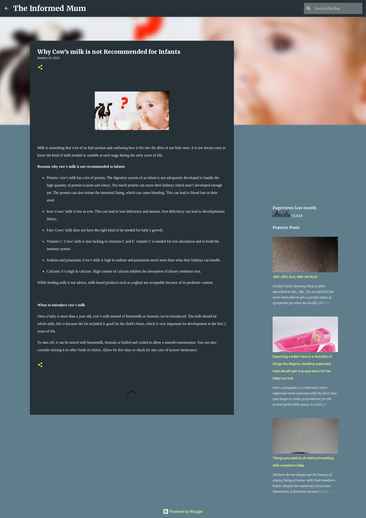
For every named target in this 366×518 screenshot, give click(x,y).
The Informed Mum (49, 8)
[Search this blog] (337, 8)
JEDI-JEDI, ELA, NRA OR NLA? (295, 277)
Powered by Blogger (183, 511)
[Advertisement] (258, 202)
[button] (40, 67)
